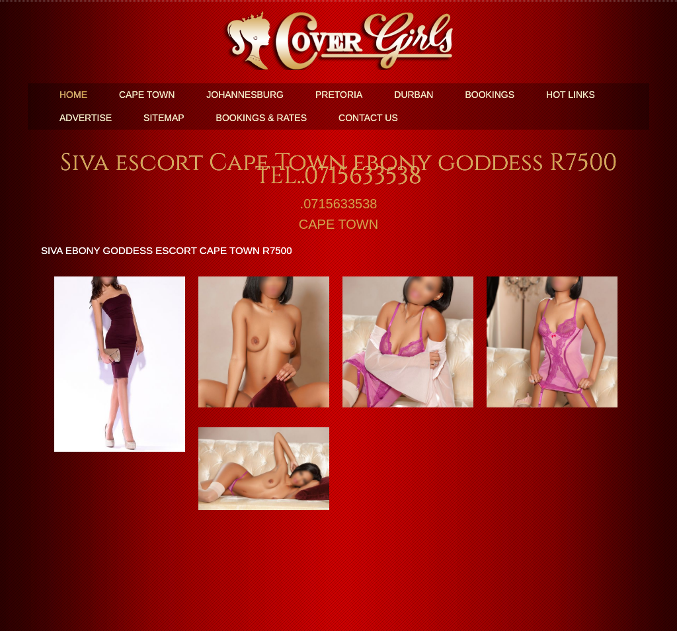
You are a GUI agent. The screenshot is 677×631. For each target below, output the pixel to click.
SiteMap (163, 117)
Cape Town (147, 94)
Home (73, 94)
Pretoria (338, 94)
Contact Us (368, 117)
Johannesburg (245, 94)
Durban (413, 94)
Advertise (86, 117)
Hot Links (570, 94)
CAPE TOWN (338, 224)
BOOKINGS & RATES (261, 117)
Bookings (489, 94)
